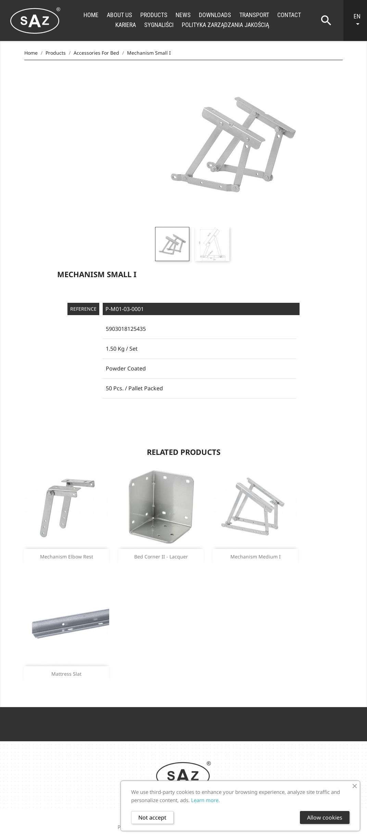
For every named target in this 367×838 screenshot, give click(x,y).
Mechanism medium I (255, 556)
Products (153, 14)
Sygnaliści (159, 24)
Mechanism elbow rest (66, 556)
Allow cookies (324, 817)
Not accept (152, 817)
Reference (83, 309)
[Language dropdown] (359, 20)
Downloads (215, 14)
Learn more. (205, 800)
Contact (289, 14)
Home (91, 14)
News (183, 14)
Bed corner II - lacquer (161, 556)
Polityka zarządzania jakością (225, 24)
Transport (254, 14)
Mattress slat (66, 674)
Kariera (125, 24)
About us (119, 14)
